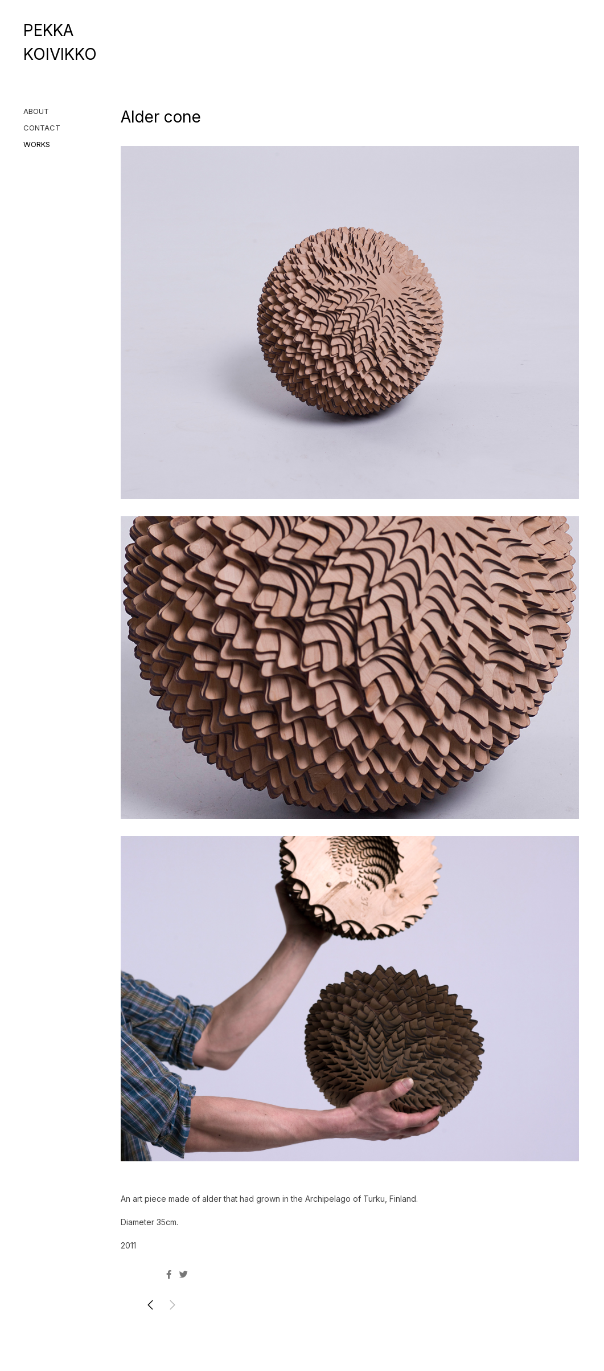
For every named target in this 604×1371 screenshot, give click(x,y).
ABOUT (36, 111)
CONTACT (41, 127)
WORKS (36, 144)
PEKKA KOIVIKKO (60, 42)
